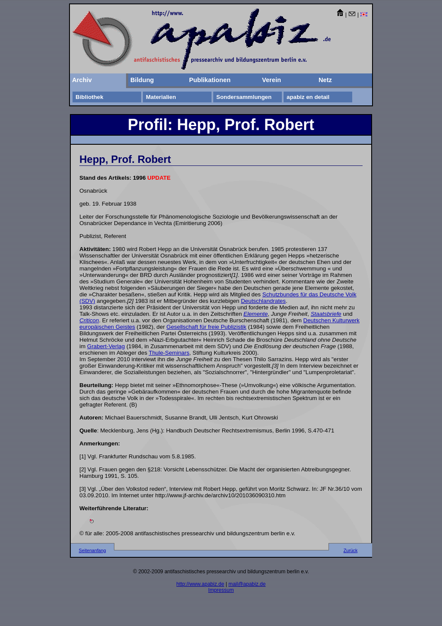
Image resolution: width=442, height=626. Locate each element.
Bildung (142, 79)
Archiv (82, 79)
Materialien (161, 97)
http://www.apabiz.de (200, 584)
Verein (271, 79)
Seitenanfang (92, 550)
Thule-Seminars (169, 353)
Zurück (351, 550)
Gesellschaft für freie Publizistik (206, 327)
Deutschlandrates (263, 301)
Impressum (221, 590)
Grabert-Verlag (106, 346)
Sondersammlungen (244, 97)
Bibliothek (89, 97)
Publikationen (209, 79)
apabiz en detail (308, 97)
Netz (325, 79)
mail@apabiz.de (246, 584)
